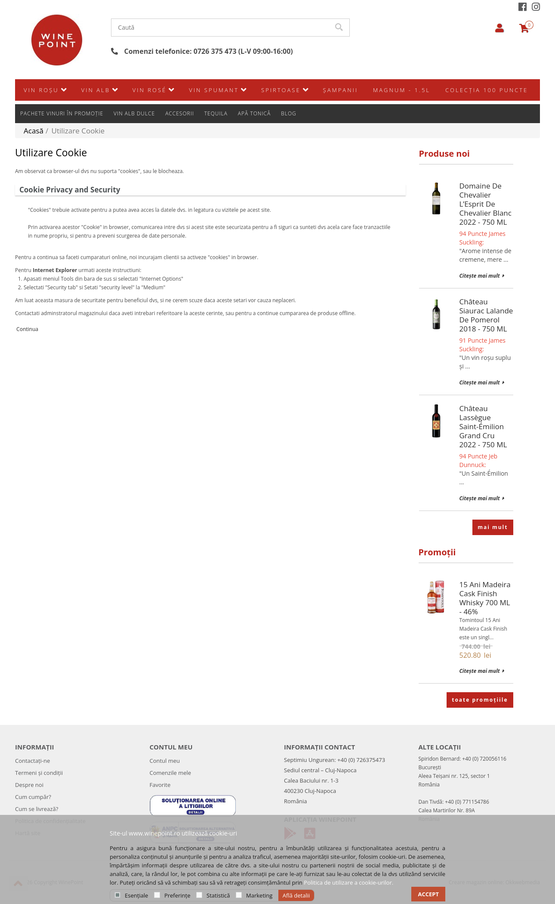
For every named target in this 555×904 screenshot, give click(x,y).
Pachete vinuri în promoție (61, 88)
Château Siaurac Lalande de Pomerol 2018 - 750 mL (486, 315)
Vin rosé (149, 109)
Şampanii (340, 109)
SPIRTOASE (281, 109)
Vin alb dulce (134, 88)
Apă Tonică (254, 88)
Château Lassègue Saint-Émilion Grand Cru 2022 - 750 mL (483, 426)
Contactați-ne (32, 761)
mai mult (493, 527)
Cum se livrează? (36, 809)
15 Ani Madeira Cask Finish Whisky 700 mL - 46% (485, 597)
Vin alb (95, 109)
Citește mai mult (481, 275)
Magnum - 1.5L (401, 109)
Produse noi (444, 153)
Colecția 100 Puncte (486, 109)
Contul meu (165, 761)
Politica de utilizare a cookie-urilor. (348, 882)
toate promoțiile (480, 699)
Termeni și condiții (39, 773)
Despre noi (29, 785)
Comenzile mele (170, 773)
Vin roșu (41, 109)
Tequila (216, 88)
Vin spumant (214, 109)
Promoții (437, 552)
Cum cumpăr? (33, 797)
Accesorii (179, 88)
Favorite (160, 785)
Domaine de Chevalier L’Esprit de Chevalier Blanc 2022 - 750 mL (485, 204)
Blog (288, 88)
